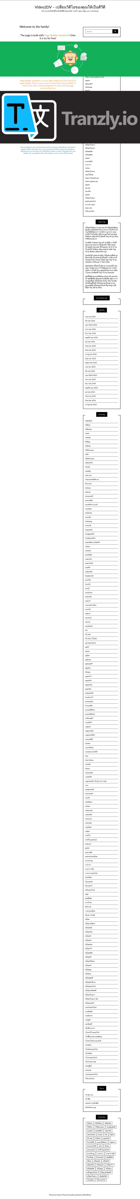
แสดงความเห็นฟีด (91, 1103)
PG (86, 630)
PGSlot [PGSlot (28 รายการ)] (97, 1138)
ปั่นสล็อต (88, 877)
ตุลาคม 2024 (90, 392)
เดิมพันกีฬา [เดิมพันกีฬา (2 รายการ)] (103, 1176)
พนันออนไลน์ (90, 890)
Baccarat (88, 484)
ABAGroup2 (89, 459)
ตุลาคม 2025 (90, 342)
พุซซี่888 (88, 898)
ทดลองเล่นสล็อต (91, 856)
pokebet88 (89, 693)
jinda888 (88, 555)
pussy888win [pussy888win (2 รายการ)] (102, 1142)
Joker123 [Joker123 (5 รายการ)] (108, 1131)
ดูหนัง (87, 848)
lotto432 (88, 597)
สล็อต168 (88, 928)
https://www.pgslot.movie (94, 77)
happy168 (88, 530)
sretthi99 (88, 777)
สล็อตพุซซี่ (89, 978)
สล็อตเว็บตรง (90, 145)
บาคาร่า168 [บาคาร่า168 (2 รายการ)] (110, 1153)
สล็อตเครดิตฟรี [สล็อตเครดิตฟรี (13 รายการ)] (105, 1172)
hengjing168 (89, 534)
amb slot (88, 475)
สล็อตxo (88, 974)
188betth (88, 429)
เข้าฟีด (87, 1099)
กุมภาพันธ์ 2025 (91, 375)
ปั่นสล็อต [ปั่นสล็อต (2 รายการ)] (90, 1157)
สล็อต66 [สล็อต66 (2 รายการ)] (97, 1161)
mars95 (88, 609)
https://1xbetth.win (92, 178)
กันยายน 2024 (90, 396)
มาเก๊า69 (88, 902)
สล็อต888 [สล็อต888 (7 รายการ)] (90, 1169)
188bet (87, 425)
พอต (86, 894)
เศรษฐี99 (88, 1066)
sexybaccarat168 (91, 752)
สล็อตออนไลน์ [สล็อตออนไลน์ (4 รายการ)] (92, 1172)
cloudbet (88, 509)
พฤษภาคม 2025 (91, 363)
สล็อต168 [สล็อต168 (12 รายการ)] (90, 1165)
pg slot (87, 188)
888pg (87, 442)
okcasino (88, 618)
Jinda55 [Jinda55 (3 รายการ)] (90, 1131)
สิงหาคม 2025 (90, 350)
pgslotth (88, 689)
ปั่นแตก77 (88, 886)
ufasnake (88, 823)
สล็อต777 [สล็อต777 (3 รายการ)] (109, 1165)
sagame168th (90, 735)
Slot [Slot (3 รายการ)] (100, 1146)
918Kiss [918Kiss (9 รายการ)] (89, 1127)
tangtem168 (89, 789)
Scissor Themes (62, 1195)
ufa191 (87, 798)
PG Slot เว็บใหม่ (91, 639)
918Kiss (88, 446)
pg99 (87, 647)
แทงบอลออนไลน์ (91, 1074)
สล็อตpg (88, 970)
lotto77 (87, 601)
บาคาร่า (88, 165)
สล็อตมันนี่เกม (90, 982)
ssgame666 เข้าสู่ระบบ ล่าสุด (95, 781)
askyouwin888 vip (91, 479)
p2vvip (87, 622)
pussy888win (90, 714)
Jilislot (87, 546)
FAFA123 (88, 513)
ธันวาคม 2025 (90, 333)
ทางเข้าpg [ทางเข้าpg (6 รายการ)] (90, 1153)
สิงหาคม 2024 (90, 400)
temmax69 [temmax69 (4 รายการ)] (91, 1150)
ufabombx (89, 810)
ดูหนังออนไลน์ (90, 201)
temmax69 (89, 794)
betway (88, 488)
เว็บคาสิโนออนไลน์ (92, 1032)
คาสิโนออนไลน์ (91, 840)
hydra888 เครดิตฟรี (92, 542)
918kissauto (89, 450)
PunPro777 (89, 697)
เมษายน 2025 (90, 367)
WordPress (87, 1195)
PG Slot (88, 634)
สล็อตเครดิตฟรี (90, 990)
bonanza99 (89, 496)
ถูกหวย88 (88, 852)
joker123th (89, 563)
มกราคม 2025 (90, 379)
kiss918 (88, 191)
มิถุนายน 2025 (90, 358)
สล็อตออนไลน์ (90, 986)
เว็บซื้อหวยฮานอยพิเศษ (93, 1037)
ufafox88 (88, 815)
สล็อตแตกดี (89, 1003)
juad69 (87, 567)
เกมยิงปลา (89, 1016)
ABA (87, 454)
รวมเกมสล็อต (90, 911)
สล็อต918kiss (90, 961)
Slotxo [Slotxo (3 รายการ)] (107, 1146)
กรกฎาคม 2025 (91, 354)
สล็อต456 (88, 932)
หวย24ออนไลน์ (90, 1007)
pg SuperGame (90, 643)
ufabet (87, 806)
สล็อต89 (88, 957)
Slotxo (87, 768)
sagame (88, 727)
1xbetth (88, 437)
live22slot (88, 592)
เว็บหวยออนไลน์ (91, 1057)
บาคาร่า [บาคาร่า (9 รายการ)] (100, 1153)
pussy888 (88, 161)
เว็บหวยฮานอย (90, 1062)
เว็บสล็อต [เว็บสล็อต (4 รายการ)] (90, 1180)
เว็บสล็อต (88, 1053)
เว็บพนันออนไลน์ (91, 1049)
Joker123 (88, 559)
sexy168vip (89, 747)
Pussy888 (88, 706)
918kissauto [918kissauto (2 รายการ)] (99, 1127)
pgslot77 (88, 676)
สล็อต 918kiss (90, 923)
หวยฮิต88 (88, 1011)
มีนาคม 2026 (90, 321)
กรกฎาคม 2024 (91, 405)
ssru (86, 785)
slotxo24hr (89, 773)
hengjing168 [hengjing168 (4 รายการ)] (111, 1127)
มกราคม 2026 (90, 329)
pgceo (87, 651)
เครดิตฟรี (88, 1024)
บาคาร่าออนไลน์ (91, 873)
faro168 (88, 517)
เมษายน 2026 (90, 317)
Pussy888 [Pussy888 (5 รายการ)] (90, 1142)
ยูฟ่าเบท (88, 907)
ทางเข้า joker (90, 205)
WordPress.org (90, 1107)
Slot (86, 756)
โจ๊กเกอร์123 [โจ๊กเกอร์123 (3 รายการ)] (101, 1180)
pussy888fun (90, 710)
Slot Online (89, 760)
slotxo (87, 168)
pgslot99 (88, 680)
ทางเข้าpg (89, 861)
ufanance (88, 819)
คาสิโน (88, 835)
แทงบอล (88, 1070)
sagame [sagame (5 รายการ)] (112, 1142)
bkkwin (88, 492)
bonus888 (89, 500)
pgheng (88, 660)
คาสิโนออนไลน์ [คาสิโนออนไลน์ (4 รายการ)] (103, 1150)
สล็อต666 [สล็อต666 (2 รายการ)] (100, 1165)
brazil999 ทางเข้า (91, 505)
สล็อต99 (88, 965)
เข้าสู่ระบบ (89, 1095)
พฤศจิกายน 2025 (91, 337)
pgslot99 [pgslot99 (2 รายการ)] (106, 1138)
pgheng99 (89, 84)
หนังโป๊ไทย (89, 175)
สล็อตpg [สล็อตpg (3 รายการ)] (100, 1169)
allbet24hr (89, 463)
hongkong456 (90, 538)
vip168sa (88, 827)
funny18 (88, 525)
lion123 (88, 584)
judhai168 (88, 572)
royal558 (88, 722)
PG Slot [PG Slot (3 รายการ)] (89, 1138)
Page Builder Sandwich (56, 35)
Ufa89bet (88, 802)
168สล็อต (88, 421)
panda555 (88, 626)
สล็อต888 (88, 151)
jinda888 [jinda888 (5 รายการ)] (98, 1131)
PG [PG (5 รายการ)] (106, 1134)
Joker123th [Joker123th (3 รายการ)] (91, 1134)
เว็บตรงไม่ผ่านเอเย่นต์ (93, 1041)
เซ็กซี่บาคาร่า (90, 1028)
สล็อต (87, 919)
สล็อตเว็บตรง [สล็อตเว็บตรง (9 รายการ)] (92, 1176)
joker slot (88, 208)
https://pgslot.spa (91, 181)
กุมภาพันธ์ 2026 (91, 325)
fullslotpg (88, 87)
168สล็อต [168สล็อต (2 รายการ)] (98, 1123)
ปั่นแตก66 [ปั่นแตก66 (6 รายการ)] (99, 1157)
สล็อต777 (88, 949)
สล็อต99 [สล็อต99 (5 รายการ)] (106, 1161)
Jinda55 (88, 551)
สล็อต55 (88, 936)
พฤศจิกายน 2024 (91, 388)
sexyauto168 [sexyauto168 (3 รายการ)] (91, 1146)
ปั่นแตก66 (89, 882)
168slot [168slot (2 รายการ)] (89, 1123)
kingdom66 (89, 576)
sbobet (87, 743)
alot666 (88, 471)
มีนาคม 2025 (90, 371)
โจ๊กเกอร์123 (89, 211)
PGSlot (87, 672)
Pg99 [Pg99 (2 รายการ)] (112, 1134)
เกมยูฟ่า (88, 1020)
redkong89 (89, 718)
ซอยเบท (88, 844)
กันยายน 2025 (90, 346)
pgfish (87, 655)
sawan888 (89, 739)
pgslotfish (88, 685)
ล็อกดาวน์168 (90, 915)
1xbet (87, 433)
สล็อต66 (88, 940)
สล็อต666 (88, 944)
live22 (87, 90)
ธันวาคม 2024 (90, 383)
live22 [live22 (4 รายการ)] (100, 1134)
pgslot (87, 80)
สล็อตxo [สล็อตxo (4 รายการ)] (109, 1169)
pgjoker (88, 668)
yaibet (87, 831)
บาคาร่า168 (89, 869)
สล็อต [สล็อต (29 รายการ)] (89, 1161)
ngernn (87, 613)
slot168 (88, 764)
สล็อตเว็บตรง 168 (91, 999)
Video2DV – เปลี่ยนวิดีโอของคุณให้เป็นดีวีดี (70, 7)
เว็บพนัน (88, 1045)
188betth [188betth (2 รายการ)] (108, 1123)
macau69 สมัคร (90, 605)
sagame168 (89, 731)
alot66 (87, 467)
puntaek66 (89, 701)
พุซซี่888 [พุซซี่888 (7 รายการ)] (109, 1157)
